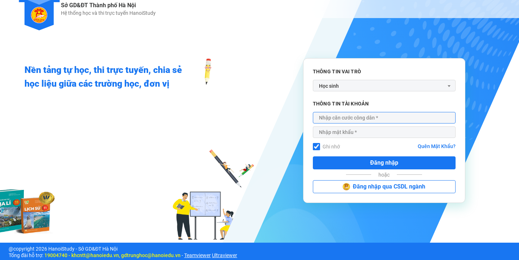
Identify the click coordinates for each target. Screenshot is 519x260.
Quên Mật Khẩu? (437, 146)
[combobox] (384, 85)
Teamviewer (197, 255)
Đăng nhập (384, 162)
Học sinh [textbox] (329, 86)
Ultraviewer (224, 255)
